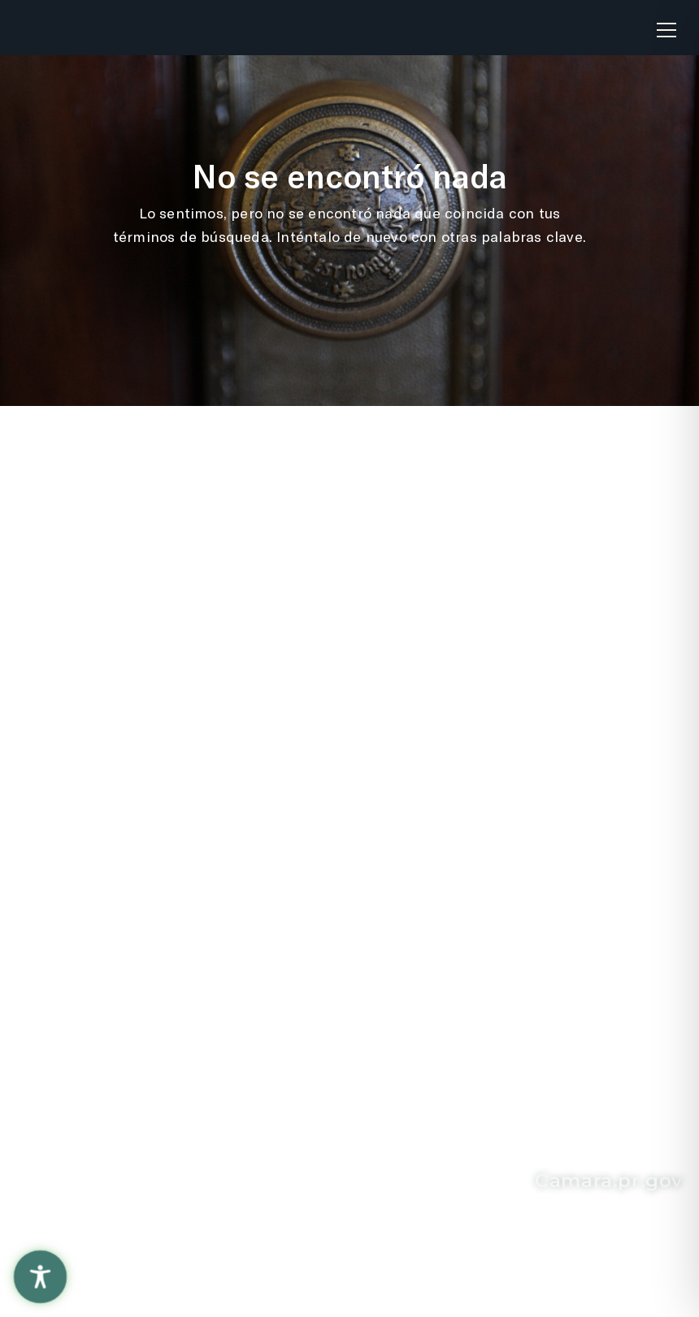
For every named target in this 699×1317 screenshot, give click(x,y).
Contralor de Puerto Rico (315, 762)
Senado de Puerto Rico (308, 814)
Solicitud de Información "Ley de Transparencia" (539, 606)
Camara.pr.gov (609, 1180)
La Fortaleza (289, 686)
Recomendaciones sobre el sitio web (100, 606)
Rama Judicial (295, 720)
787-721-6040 (127, 1122)
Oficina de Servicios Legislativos (316, 644)
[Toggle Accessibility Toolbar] (40, 1277)
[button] (666, 23)
